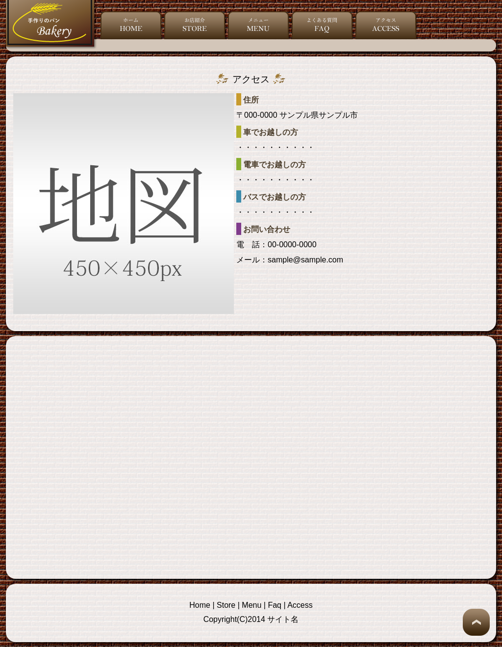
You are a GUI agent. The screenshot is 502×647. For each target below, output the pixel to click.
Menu (251, 605)
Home (199, 605)
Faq (274, 605)
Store (226, 605)
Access (300, 605)
